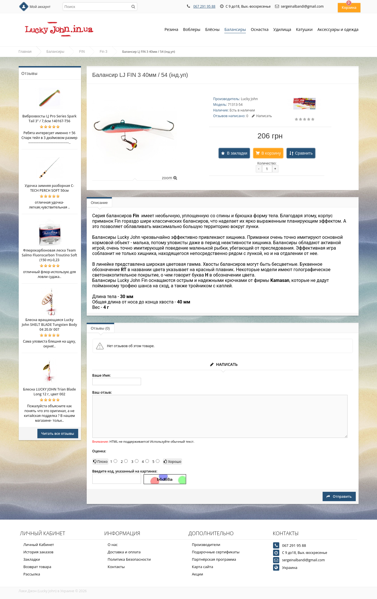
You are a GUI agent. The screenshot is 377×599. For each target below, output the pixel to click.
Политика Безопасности (129, 559)
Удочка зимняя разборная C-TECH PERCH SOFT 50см (49, 188)
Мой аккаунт (40, 6)
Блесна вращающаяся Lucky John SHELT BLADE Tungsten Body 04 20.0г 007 (49, 324)
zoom (169, 177)
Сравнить (303, 153)
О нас (113, 544)
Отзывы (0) (100, 328)
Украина (289, 567)
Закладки (32, 559)
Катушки (304, 30)
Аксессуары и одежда (338, 29)
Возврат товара (37, 566)
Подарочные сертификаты (216, 551)
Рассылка (32, 574)
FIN (82, 52)
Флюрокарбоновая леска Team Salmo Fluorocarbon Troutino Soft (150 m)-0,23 (49, 255)
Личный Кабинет (39, 544)
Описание (99, 203)
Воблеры (191, 30)
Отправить (339, 496)
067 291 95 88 (204, 6)
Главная (25, 52)
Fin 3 (103, 52)
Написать (262, 115)
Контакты (116, 566)
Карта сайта (202, 566)
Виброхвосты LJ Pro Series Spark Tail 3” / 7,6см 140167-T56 (49, 118)
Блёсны (212, 30)
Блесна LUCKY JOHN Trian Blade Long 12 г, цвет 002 (49, 391)
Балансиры (235, 30)
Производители (206, 544)
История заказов (39, 551)
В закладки (237, 153)
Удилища (282, 30)
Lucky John (249, 98)
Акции (197, 574)
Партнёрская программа (214, 559)
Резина (171, 30)
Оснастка (260, 30)
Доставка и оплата (124, 551)
